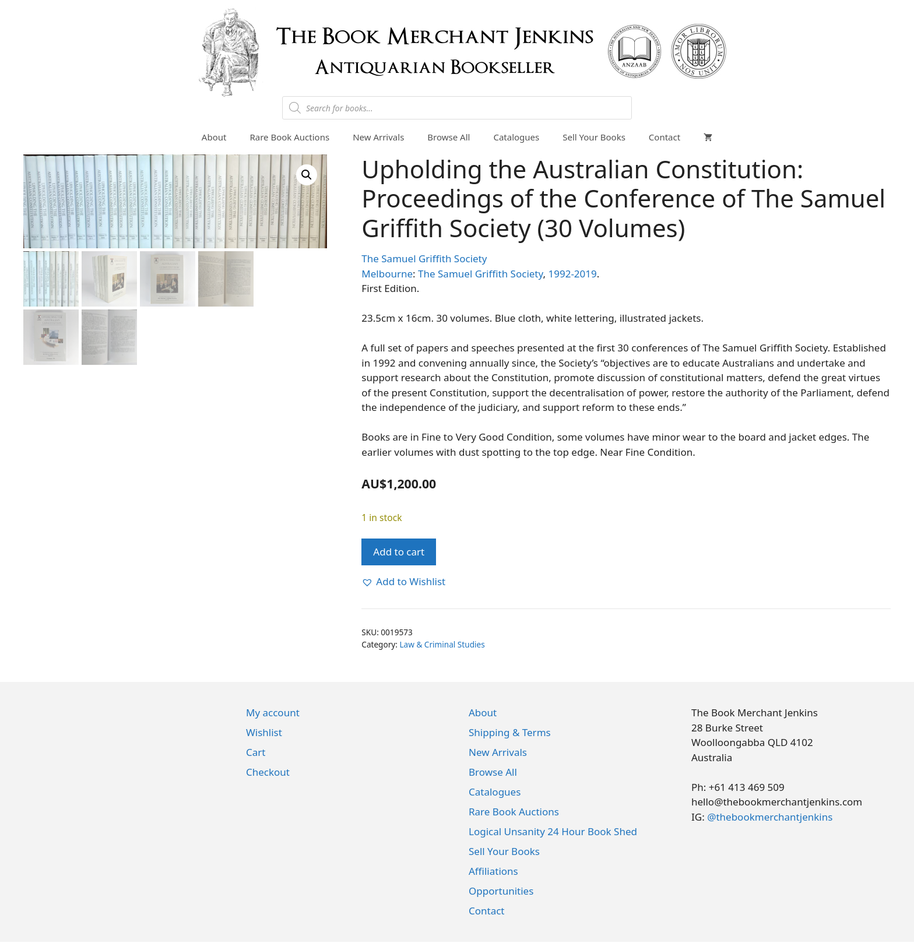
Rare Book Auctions (289, 137)
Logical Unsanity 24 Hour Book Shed (553, 831)
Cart (255, 752)
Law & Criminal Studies (441, 644)
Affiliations (493, 871)
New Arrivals (378, 137)
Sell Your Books (594, 137)
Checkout (268, 772)
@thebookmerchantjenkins (769, 817)
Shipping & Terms (510, 732)
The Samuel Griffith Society (424, 258)
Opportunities (501, 891)
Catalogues (516, 137)
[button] (306, 174)
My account (273, 712)
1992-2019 (572, 273)
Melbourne (387, 273)
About (214, 137)
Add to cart (398, 551)
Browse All (448, 137)
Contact (664, 137)
